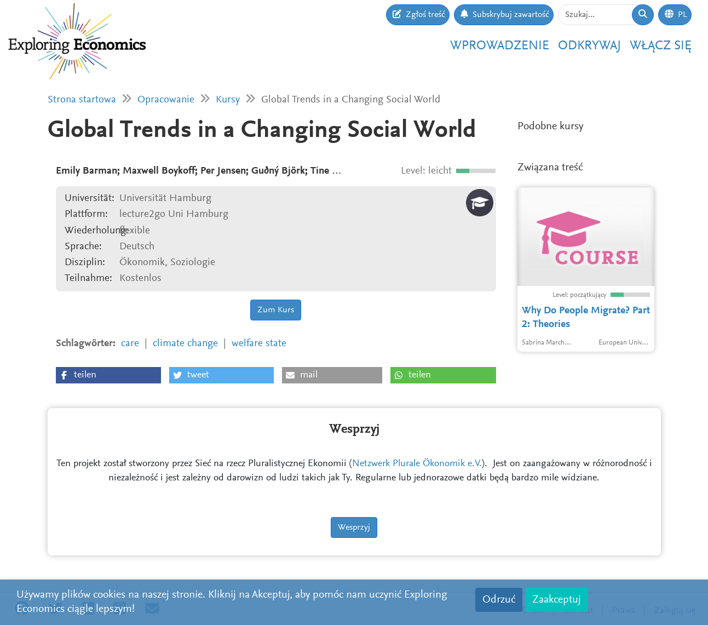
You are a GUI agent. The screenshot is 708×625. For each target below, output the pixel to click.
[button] (108, 375)
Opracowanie (165, 100)
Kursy (228, 100)
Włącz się (661, 46)
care (130, 344)
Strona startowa (82, 100)
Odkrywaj (589, 46)
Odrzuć (498, 599)
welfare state (259, 344)
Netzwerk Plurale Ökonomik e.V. (417, 464)
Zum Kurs (275, 310)
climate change (185, 344)
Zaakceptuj (556, 599)
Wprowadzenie (499, 46)
